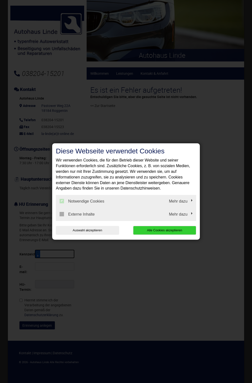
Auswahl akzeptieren (87, 230)
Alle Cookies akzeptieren (164, 230)
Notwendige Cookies (82, 201)
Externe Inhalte (77, 214)
